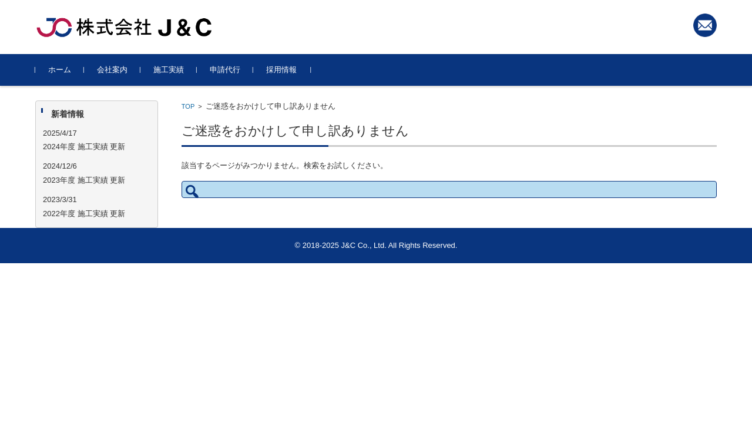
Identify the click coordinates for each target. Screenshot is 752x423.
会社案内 (112, 69)
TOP (188, 106)
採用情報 (281, 69)
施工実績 (168, 69)
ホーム (59, 69)
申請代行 (225, 69)
